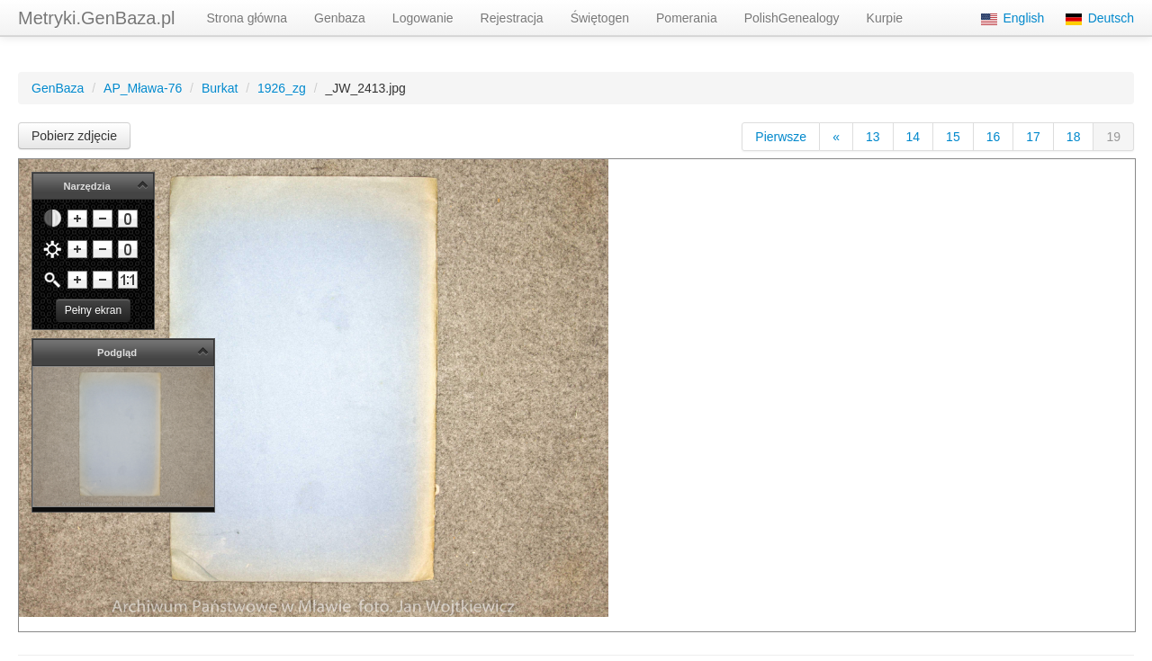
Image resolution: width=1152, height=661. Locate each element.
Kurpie (885, 18)
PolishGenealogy (792, 18)
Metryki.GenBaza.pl (97, 18)
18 (1073, 137)
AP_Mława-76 (143, 88)
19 (1113, 137)
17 (1033, 137)
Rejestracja (512, 18)
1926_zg (281, 88)
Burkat (220, 88)
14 (913, 137)
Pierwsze (780, 137)
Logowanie (423, 18)
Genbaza (339, 18)
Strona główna (247, 18)
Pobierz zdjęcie (74, 136)
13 (873, 137)
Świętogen (600, 18)
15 (953, 137)
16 (993, 137)
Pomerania (686, 18)
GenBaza (58, 88)
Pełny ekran (93, 310)
